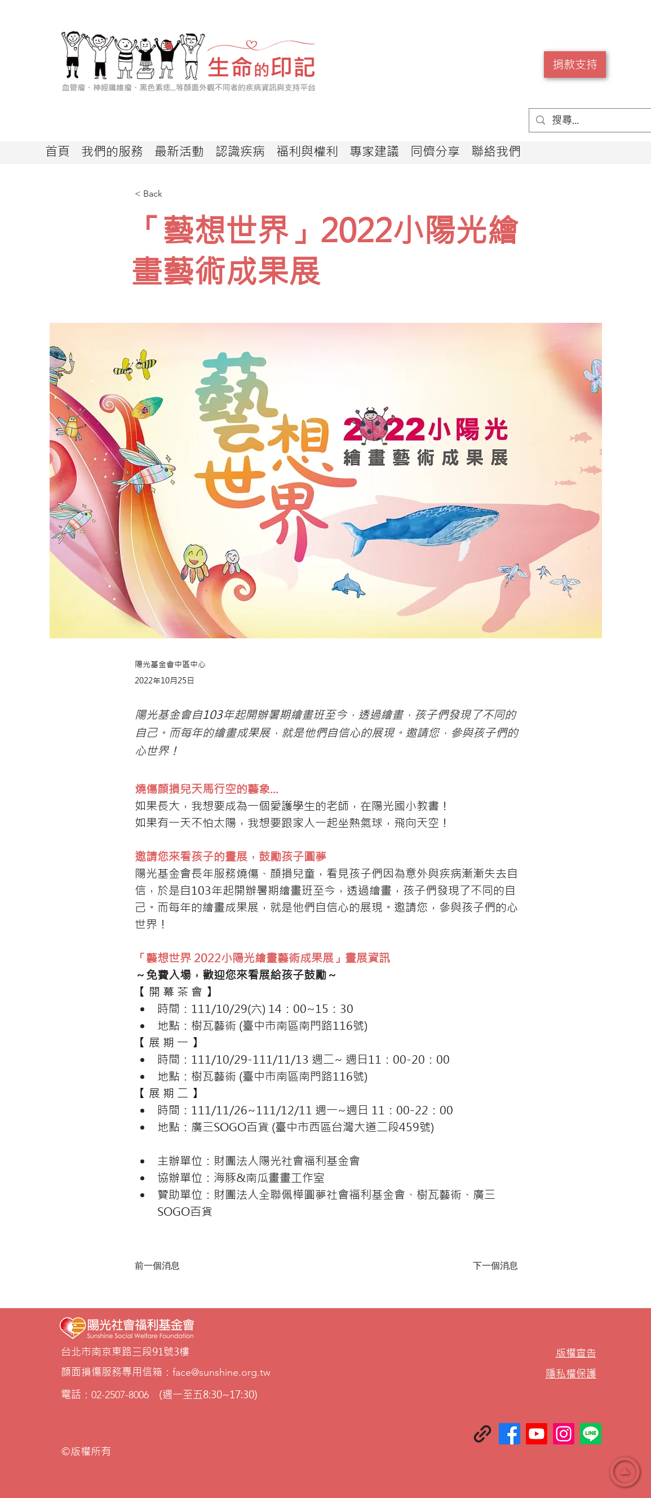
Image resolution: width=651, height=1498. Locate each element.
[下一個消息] (490, 1266)
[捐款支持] (575, 64)
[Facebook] (509, 1433)
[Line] (590, 1433)
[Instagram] (563, 1433)
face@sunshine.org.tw (221, 1372)
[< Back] (172, 194)
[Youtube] (536, 1433)
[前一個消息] (172, 1266)
